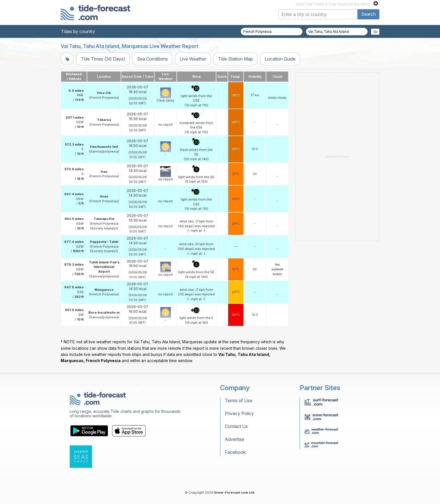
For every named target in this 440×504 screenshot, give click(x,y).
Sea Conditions (152, 59)
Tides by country (78, 31)
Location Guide (280, 59)
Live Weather (193, 59)
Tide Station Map (235, 59)
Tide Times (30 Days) (103, 59)
